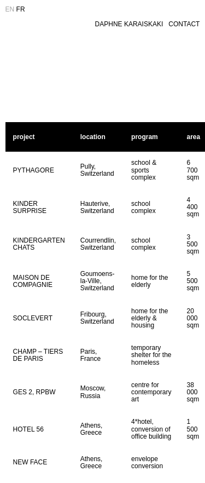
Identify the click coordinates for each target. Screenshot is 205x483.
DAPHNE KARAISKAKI (129, 24)
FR (20, 9)
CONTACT (184, 24)
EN (10, 9)
